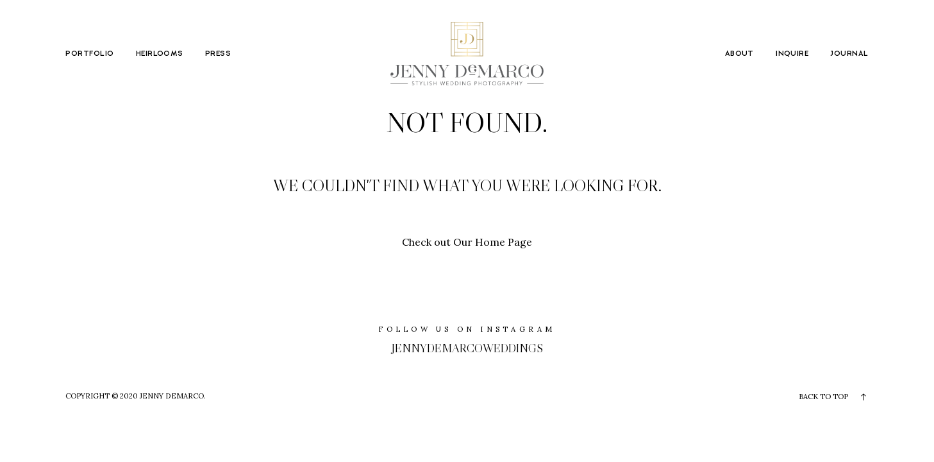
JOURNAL (849, 53)
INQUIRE (792, 53)
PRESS (218, 53)
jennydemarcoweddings (467, 348)
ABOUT (739, 53)
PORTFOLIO (89, 53)
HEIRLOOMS (159, 53)
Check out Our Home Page (467, 241)
